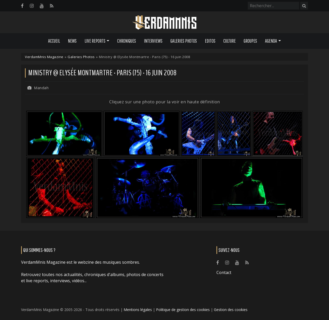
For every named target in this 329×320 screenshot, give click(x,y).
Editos (210, 41)
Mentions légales (138, 309)
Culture (229, 41)
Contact (223, 272)
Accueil (54, 41)
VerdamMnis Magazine (44, 56)
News (72, 41)
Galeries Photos (183, 41)
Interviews (153, 41)
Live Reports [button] (95, 41)
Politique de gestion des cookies (183, 309)
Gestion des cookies (231, 309)
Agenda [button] (271, 41)
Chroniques (126, 41)
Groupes (250, 41)
